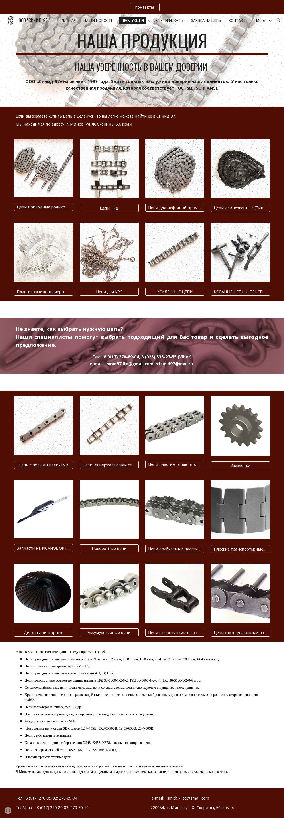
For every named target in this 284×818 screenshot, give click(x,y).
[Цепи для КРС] (109, 291)
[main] (142, 43)
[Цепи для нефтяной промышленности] (175, 207)
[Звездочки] (240, 465)
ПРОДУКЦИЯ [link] (132, 20)
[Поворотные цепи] (109, 548)
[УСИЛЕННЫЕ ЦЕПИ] (175, 291)
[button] (278, 20)
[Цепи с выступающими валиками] (240, 632)
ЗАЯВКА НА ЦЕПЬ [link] (206, 20)
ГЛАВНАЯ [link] (67, 20)
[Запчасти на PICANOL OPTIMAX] (43, 548)
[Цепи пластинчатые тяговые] (175, 464)
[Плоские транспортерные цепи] (240, 549)
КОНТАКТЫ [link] (238, 20)
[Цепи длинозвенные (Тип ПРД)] (240, 208)
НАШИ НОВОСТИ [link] (98, 20)
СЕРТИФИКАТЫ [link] (170, 20)
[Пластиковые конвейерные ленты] (43, 291)
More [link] (260, 20)
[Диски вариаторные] (43, 632)
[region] (142, 7)
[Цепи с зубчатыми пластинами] (175, 549)
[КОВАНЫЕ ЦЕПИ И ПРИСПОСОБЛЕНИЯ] (240, 291)
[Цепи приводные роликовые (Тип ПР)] (43, 207)
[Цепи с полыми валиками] (43, 465)
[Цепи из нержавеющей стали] (109, 465)
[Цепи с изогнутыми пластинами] (175, 632)
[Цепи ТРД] (109, 208)
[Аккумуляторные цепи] (109, 632)
